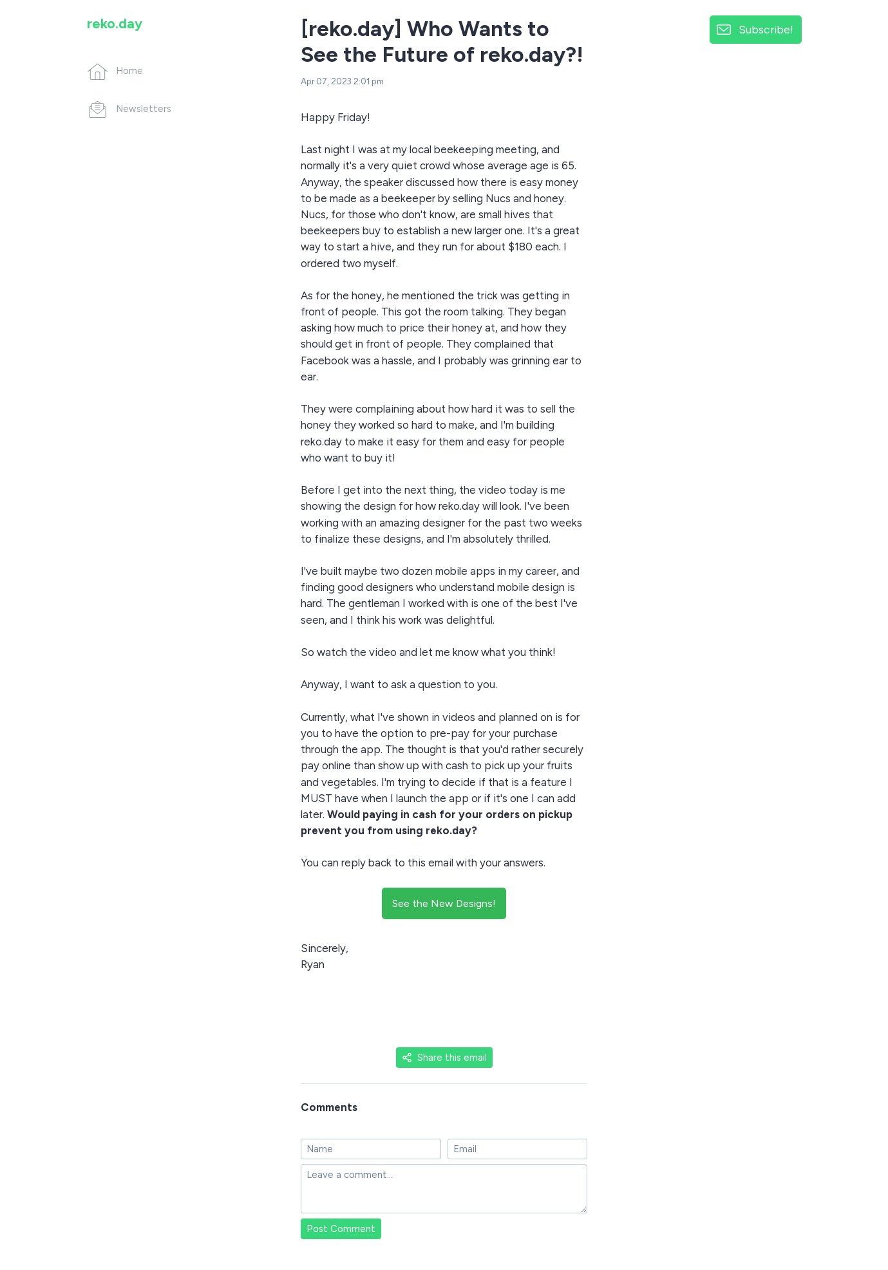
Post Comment (341, 1229)
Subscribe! (766, 29)
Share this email (444, 1057)
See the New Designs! (444, 903)
